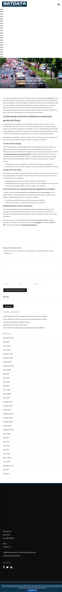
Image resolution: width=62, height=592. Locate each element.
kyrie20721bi (4, 503)
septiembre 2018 (8, 366)
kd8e (1, 19)
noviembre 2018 (8, 358)
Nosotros (6, 535)
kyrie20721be (4, 494)
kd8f (1, 21)
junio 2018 (6, 378)
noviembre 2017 (8, 406)
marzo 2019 (6, 346)
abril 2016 (6, 449)
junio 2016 (6, 441)
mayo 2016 (6, 445)
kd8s (1, 52)
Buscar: (6, 297)
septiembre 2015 (8, 465)
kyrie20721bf (4, 496)
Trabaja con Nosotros (11, 556)
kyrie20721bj (4, 506)
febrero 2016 (7, 457)
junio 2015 (6, 473)
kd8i (1, 28)
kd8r (1, 49)
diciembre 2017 (8, 402)
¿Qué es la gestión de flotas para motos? (15, 325)
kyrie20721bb (4, 487)
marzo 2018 (6, 390)
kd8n (1, 40)
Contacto (7, 547)
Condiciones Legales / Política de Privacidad (19, 552)
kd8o (1, 42)
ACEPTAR (32, 590)
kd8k (1, 33)
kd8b (1, 11)
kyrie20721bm (5, 513)
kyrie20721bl (4, 510)
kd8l (1, 35)
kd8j (1, 30)
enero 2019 (6, 350)
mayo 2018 (6, 382)
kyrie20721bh (4, 501)
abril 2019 (6, 342)
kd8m (1, 38)
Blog (41, 83)
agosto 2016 (7, 434)
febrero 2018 (7, 394)
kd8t (1, 54)
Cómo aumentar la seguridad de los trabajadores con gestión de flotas (24, 328)
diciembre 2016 (8, 418)
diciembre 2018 (8, 354)
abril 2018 (6, 386)
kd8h (1, 26)
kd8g (1, 23)
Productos (7, 531)
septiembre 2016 (8, 429)
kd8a (1, 9)
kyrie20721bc (4, 489)
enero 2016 (6, 461)
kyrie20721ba (4, 484)
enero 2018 (6, 398)
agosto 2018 (7, 370)
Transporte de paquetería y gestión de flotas (16, 322)
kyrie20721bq (5, 522)
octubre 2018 (7, 362)
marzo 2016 (6, 453)
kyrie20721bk (4, 508)
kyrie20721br (4, 525)
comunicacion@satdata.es (29, 225)
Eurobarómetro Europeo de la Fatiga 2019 (18, 154)
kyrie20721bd (5, 491)
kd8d (1, 16)
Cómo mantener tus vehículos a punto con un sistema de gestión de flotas (25, 319)
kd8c (1, 14)
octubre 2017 (7, 410)
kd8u (1, 56)
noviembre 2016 (8, 422)
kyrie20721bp (4, 520)
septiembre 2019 (8, 338)
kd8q (1, 47)
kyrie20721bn (4, 515)
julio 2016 (6, 437)
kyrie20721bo (5, 517)
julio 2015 (6, 469)
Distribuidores (8, 538)
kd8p (1, 45)
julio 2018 (6, 374)
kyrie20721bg (5, 498)
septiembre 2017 (8, 414)
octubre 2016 (7, 426)
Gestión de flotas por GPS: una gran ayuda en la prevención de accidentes (25, 316)
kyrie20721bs (4, 527)
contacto (38, 222)
